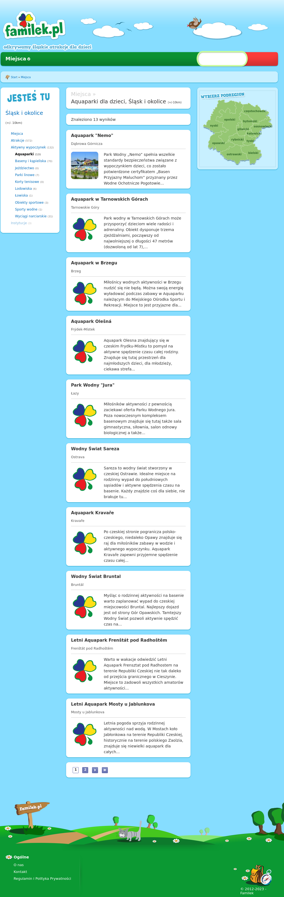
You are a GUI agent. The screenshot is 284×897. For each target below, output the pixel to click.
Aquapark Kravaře (92, 512)
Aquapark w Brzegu (94, 263)
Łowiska (21, 195)
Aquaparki (24, 154)
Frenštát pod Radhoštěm (92, 648)
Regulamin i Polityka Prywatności (42, 878)
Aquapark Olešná (91, 321)
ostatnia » (105, 770)
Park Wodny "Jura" (93, 385)
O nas (19, 865)
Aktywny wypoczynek (28, 147)
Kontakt (20, 872)
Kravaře (77, 521)
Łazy (75, 393)
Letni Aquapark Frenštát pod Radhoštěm (119, 640)
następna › (95, 770)
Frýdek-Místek (83, 329)
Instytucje (19, 223)
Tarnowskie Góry (85, 207)
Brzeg (76, 271)
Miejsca (15, 59)
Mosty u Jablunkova (87, 712)
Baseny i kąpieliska (30, 161)
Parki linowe (24, 175)
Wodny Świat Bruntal (96, 576)
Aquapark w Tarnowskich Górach (109, 199)
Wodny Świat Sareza (95, 448)
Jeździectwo (24, 168)
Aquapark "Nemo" (92, 135)
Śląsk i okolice (24, 113)
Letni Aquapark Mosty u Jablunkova (113, 704)
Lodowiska (23, 189)
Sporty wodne (26, 209)
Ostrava (77, 457)
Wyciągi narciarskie (31, 216)
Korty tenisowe (27, 182)
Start (14, 77)
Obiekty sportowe (29, 202)
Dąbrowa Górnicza (86, 144)
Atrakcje (17, 140)
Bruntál (77, 585)
